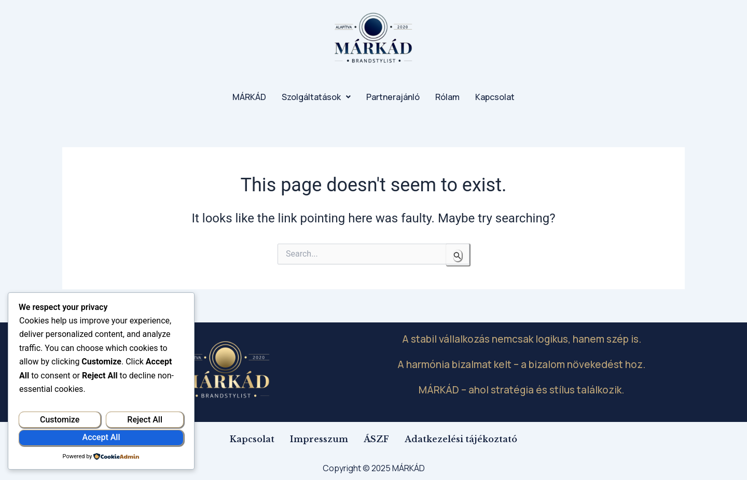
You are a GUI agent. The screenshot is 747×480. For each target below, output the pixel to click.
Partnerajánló (393, 97)
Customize (59, 420)
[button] (316, 97)
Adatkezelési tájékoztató (461, 439)
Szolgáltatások (316, 97)
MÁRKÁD (249, 97)
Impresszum (319, 439)
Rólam (447, 97)
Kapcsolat (495, 97)
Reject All (144, 420)
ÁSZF (376, 439)
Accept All (101, 437)
